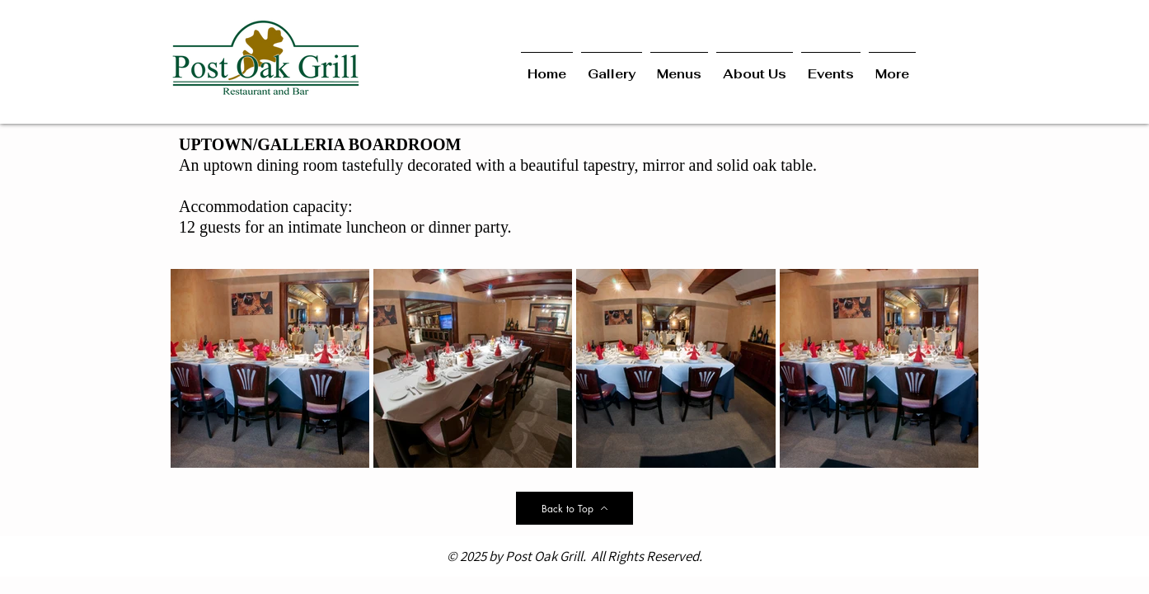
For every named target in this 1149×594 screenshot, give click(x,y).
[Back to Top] (574, 508)
